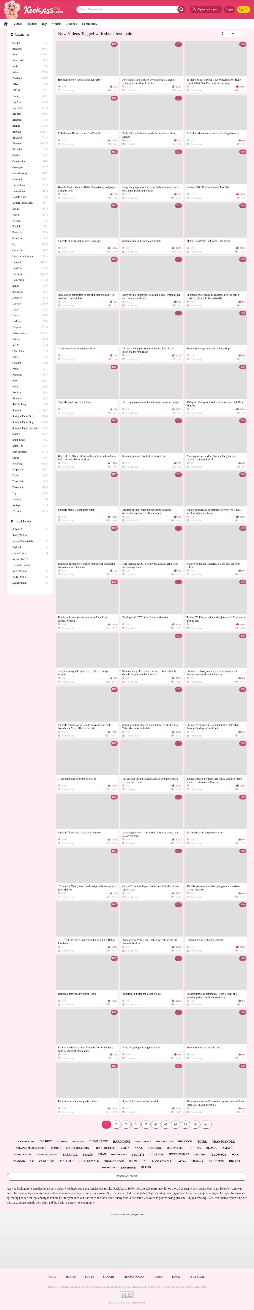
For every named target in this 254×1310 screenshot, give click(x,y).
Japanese (30, 297)
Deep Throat (30, 185)
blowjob (219, 1154)
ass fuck (78, 1141)
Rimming (30, 398)
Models (56, 23)
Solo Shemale (30, 452)
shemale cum (164, 1141)
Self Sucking (30, 404)
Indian (30, 286)
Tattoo (30, 475)
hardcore (121, 1141)
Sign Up (243, 9)
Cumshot (30, 179)
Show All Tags (127, 1176)
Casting (30, 155)
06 (155, 1124)
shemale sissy (22, 1154)
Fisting (30, 220)
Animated (30, 60)
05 (146, 1124)
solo (235, 1154)
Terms (158, 1276)
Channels (72, 23)
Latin (30, 315)
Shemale (30, 410)
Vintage (30, 505)
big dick (46, 1141)
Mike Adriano (30, 571)
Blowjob (30, 131)
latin (125, 1147)
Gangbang (30, 238)
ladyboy (157, 1154)
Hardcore (30, 268)
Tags (44, 23)
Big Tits (30, 114)
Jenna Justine (30, 553)
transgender (223, 1141)
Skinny (30, 434)
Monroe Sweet (30, 559)
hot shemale (89, 1161)
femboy (56, 1148)
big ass (234, 1161)
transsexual (105, 1148)
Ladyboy (30, 303)
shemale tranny (47, 1154)
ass (32, 1161)
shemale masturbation (31, 1148)
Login (229, 9)
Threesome (30, 487)
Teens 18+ (30, 481)
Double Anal (30, 197)
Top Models (23, 521)
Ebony (30, 209)
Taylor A (30, 547)
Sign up (71, 1276)
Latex (30, 309)
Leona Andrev (30, 583)
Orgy (30, 357)
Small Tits (30, 446)
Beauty (30, 96)
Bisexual (30, 120)
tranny (197, 1161)
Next (206, 1124)
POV (30, 380)
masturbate (143, 1141)
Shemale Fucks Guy (30, 422)
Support (108, 1276)
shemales (108, 1167)
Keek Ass (123, 1302)
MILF (30, 345)
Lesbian (30, 321)
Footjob (30, 226)
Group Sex (30, 250)
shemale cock (114, 1161)
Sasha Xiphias (30, 535)
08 (175, 1124)
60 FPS (30, 43)
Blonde (30, 126)
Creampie (30, 167)
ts (189, 1147)
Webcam (30, 511)
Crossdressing (30, 173)
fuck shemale (162, 1161)
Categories (22, 34)
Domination (30, 191)
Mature (30, 339)
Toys (30, 493)
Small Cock (30, 440)
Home (6, 24)
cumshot (46, 1161)
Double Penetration (30, 203)
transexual (26, 1141)
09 (185, 1124)
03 (126, 1124)
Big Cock (30, 108)
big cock (185, 1141)
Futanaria (30, 232)
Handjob (30, 262)
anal (138, 1148)
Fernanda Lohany (30, 565)
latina (181, 1161)
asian (102, 1154)
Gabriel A (30, 529)
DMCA (176, 1276)
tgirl (202, 1141)
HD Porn (30, 274)
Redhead (30, 392)
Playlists (31, 23)
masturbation (77, 1147)
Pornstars (30, 374)
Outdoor (30, 363)
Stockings (30, 463)
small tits (66, 1161)
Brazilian (30, 137)
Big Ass (30, 102)
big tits (138, 1154)
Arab (30, 66)
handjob (19, 1161)
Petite (30, 369)
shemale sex (98, 1141)
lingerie (200, 1154)
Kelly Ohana (30, 577)
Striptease (30, 469)
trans (88, 1154)
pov (199, 1148)
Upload (205, 9)
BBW (30, 84)
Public (30, 386)
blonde (211, 1147)
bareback (128, 1167)
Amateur (30, 49)
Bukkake (30, 149)
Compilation (30, 161)
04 (136, 1124)
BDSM (30, 90)
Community (89, 23)
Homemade (30, 280)
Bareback (30, 78)
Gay (30, 244)
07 (165, 1124)
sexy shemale (179, 1154)
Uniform (30, 499)
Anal (30, 54)
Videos (17, 23)
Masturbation (30, 333)
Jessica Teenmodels (30, 541)
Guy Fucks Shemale (30, 256)
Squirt (30, 458)
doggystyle (175, 1148)
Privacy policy (134, 1276)
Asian (30, 72)
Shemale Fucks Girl (30, 416)
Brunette (30, 143)
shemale (70, 1154)
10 (195, 1124)
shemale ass (119, 1154)
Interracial (30, 291)
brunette (216, 1161)
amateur (229, 1147)
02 (116, 1124)
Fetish (30, 214)
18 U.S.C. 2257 (197, 1276)
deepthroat (138, 1161)
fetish (146, 1167)
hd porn (62, 1141)
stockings (155, 1147)
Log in (89, 1276)
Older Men (30, 351)
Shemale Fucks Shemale (30, 428)
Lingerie (30, 327)
